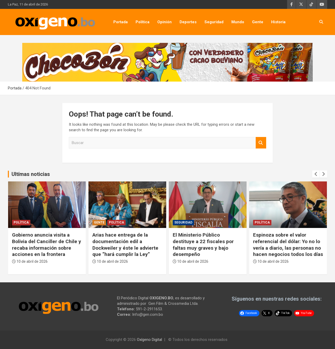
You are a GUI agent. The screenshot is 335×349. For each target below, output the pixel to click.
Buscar (261, 143)
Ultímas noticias (31, 174)
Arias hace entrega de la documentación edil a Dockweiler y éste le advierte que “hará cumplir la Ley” (125, 244)
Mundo (237, 22)
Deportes (188, 22)
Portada (120, 22)
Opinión (164, 22)
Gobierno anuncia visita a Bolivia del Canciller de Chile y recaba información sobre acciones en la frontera (46, 244)
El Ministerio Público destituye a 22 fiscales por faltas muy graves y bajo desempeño (203, 244)
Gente (257, 22)
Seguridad (214, 22)
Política (142, 22)
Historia (278, 22)
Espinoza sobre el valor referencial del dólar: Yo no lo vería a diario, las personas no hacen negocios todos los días (288, 244)
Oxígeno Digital (149, 339)
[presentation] (316, 174)
